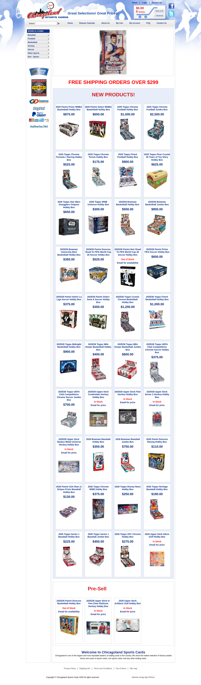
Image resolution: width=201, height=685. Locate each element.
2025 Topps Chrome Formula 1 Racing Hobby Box (69, 157)
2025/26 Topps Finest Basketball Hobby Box (157, 298)
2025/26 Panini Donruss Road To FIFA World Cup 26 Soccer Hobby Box (98, 252)
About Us (105, 23)
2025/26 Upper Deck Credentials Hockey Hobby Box (98, 394)
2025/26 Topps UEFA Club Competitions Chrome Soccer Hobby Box (157, 348)
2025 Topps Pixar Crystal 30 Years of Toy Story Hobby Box (157, 157)
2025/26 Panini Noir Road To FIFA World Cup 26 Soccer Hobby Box (127, 252)
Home (134, 3)
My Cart (119, 23)
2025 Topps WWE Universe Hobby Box (98, 203)
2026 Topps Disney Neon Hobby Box (128, 488)
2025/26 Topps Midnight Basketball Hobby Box (69, 345)
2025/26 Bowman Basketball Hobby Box (127, 203)
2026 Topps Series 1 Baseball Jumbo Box (98, 535)
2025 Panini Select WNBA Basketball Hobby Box (98, 108)
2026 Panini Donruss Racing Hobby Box (157, 440)
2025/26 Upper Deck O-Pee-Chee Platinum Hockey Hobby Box (98, 603)
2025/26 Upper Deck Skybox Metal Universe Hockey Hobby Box (69, 442)
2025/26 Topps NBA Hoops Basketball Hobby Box (98, 347)
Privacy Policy (70, 668)
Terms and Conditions (103, 668)
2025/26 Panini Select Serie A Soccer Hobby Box (98, 300)
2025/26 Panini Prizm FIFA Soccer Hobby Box (157, 250)
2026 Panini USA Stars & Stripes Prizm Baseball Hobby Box (69, 489)
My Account (134, 23)
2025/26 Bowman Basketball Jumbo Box (157, 203)
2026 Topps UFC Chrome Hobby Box (128, 535)
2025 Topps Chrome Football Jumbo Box (157, 108)
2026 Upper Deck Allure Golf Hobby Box (157, 535)
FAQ (148, 23)
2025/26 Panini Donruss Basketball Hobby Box (69, 602)
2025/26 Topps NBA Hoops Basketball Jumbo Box (127, 347)
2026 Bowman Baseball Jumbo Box (128, 440)
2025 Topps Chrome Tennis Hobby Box (98, 155)
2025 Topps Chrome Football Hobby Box (127, 108)
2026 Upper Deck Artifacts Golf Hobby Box (128, 602)
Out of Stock (121, 668)
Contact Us (157, 3)
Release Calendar (87, 23)
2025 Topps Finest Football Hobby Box (127, 155)
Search (32, 23)
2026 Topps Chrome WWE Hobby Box (98, 488)
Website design (138, 677)
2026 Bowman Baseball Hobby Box (98, 440)
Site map (133, 668)
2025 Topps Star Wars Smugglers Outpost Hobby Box (69, 205)
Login (144, 3)
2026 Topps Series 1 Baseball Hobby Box (68, 535)
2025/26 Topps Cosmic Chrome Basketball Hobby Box (127, 300)
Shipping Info (84, 668)
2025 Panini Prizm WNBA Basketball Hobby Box (69, 108)
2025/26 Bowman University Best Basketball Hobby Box (69, 252)
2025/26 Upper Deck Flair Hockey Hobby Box (128, 393)
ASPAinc (151, 677)
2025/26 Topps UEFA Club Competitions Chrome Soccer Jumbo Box (69, 395)
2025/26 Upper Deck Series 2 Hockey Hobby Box (157, 394)
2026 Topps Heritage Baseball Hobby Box (157, 488)
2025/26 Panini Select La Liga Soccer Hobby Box (69, 298)
